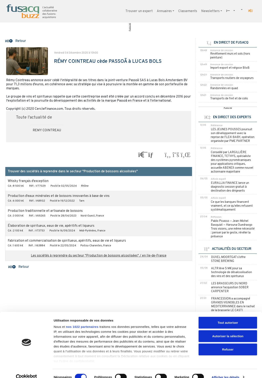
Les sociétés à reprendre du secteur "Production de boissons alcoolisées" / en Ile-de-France (98, 256)
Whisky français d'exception (28, 181)
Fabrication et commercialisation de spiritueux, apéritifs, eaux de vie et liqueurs (67, 241)
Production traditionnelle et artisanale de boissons (45, 211)
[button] (250, 11)
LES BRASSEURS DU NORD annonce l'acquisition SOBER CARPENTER (229, 287)
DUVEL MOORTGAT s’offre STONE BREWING (228, 259)
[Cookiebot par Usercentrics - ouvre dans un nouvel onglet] (26, 370)
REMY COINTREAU (47, 130)
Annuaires (164, 11)
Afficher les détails (225, 370)
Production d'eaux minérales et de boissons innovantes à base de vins (59, 196)
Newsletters (210, 11)
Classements (187, 11)
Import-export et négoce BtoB (230, 68)
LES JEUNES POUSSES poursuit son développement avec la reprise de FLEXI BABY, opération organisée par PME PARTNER (232, 135)
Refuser (228, 342)
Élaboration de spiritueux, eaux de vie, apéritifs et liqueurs (51, 226)
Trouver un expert (139, 11)
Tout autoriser (228, 315)
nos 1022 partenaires (82, 319)
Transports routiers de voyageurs (232, 78)
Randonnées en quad (224, 88)
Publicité (130, 27)
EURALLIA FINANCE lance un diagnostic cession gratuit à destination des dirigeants (230, 187)
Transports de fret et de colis (229, 99)
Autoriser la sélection (228, 329)
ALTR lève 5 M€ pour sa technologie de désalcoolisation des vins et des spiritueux (231, 272)
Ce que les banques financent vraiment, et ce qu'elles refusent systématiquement (232, 206)
